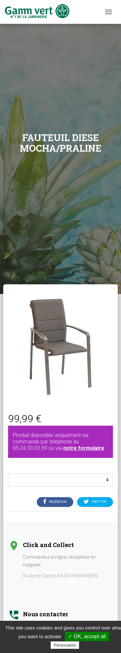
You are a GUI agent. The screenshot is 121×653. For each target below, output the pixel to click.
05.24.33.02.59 (30, 448)
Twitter (95, 502)
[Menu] (108, 12)
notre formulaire (83, 448)
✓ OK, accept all (87, 636)
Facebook (55, 502)
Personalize (65, 645)
